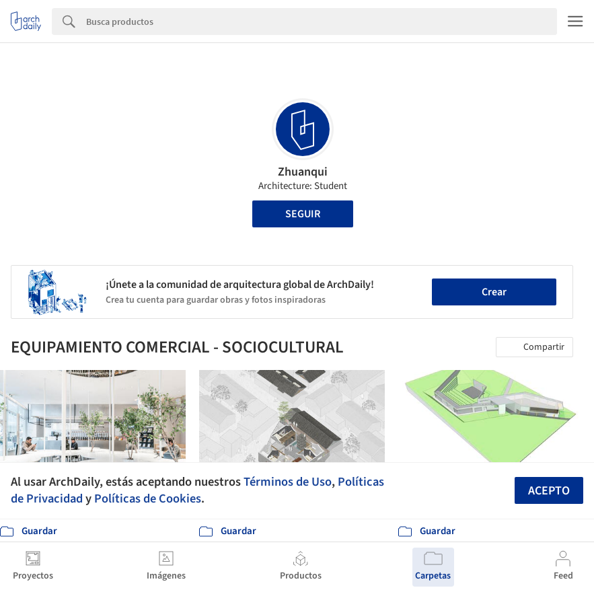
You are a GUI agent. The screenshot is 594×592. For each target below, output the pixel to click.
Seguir (302, 214)
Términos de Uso (288, 481)
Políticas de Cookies (147, 498)
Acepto (549, 490)
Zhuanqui (303, 171)
